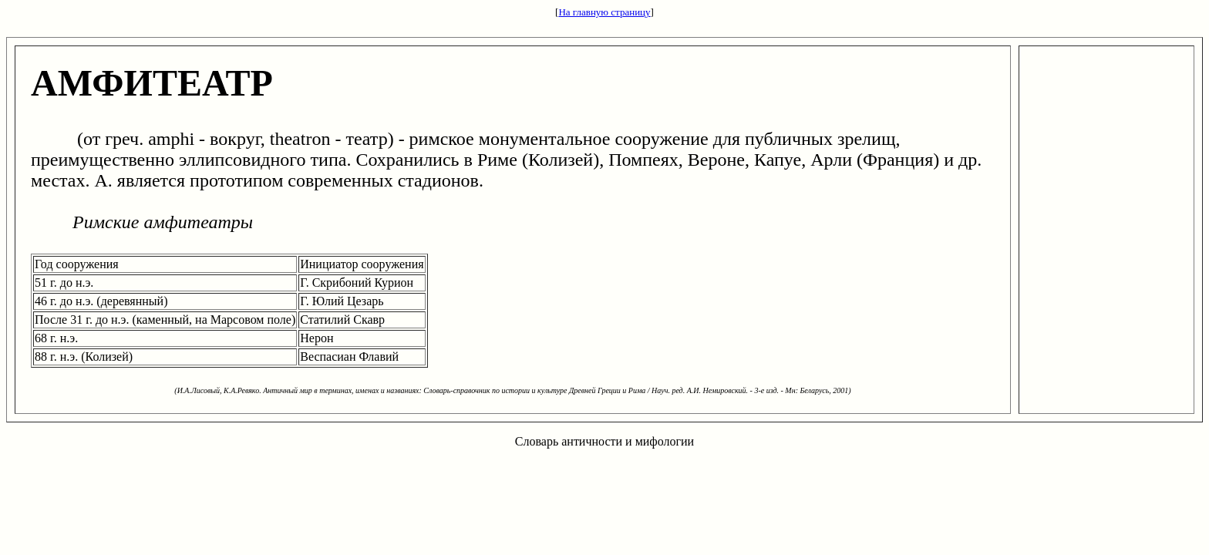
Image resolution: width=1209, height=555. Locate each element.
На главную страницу (604, 12)
